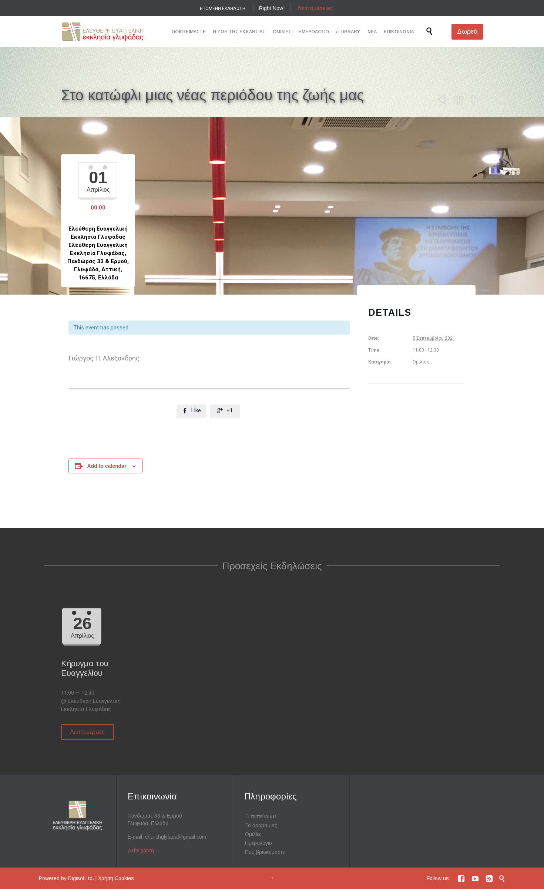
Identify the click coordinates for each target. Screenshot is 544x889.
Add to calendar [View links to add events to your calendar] (107, 466)
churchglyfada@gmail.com (175, 837)
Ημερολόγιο (258, 843)
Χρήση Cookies (116, 878)
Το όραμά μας (261, 825)
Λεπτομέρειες (315, 8)
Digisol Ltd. (81, 878)
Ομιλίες (253, 834)
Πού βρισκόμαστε (265, 852)
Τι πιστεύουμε (260, 816)
